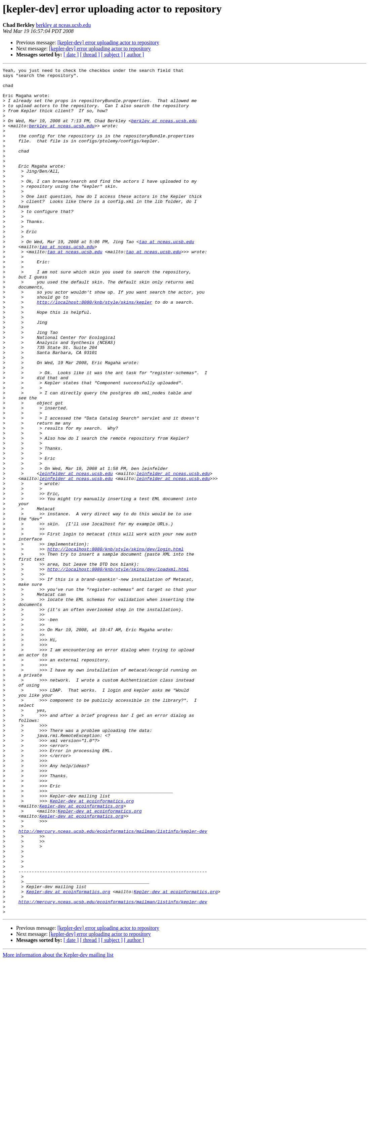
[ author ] (134, 54)
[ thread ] (90, 54)
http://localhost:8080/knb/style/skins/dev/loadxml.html (118, 670)
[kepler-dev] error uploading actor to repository (108, 42)
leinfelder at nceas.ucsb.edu (76, 555)
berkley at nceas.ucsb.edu (63, 25)
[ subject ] (112, 54)
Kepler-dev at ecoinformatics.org (92, 948)
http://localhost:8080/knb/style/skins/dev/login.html (115, 646)
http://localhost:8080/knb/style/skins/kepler (94, 349)
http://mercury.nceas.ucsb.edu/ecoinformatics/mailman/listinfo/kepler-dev (112, 984)
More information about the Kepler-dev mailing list (58, 1124)
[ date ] (71, 54)
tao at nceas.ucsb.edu (166, 277)
